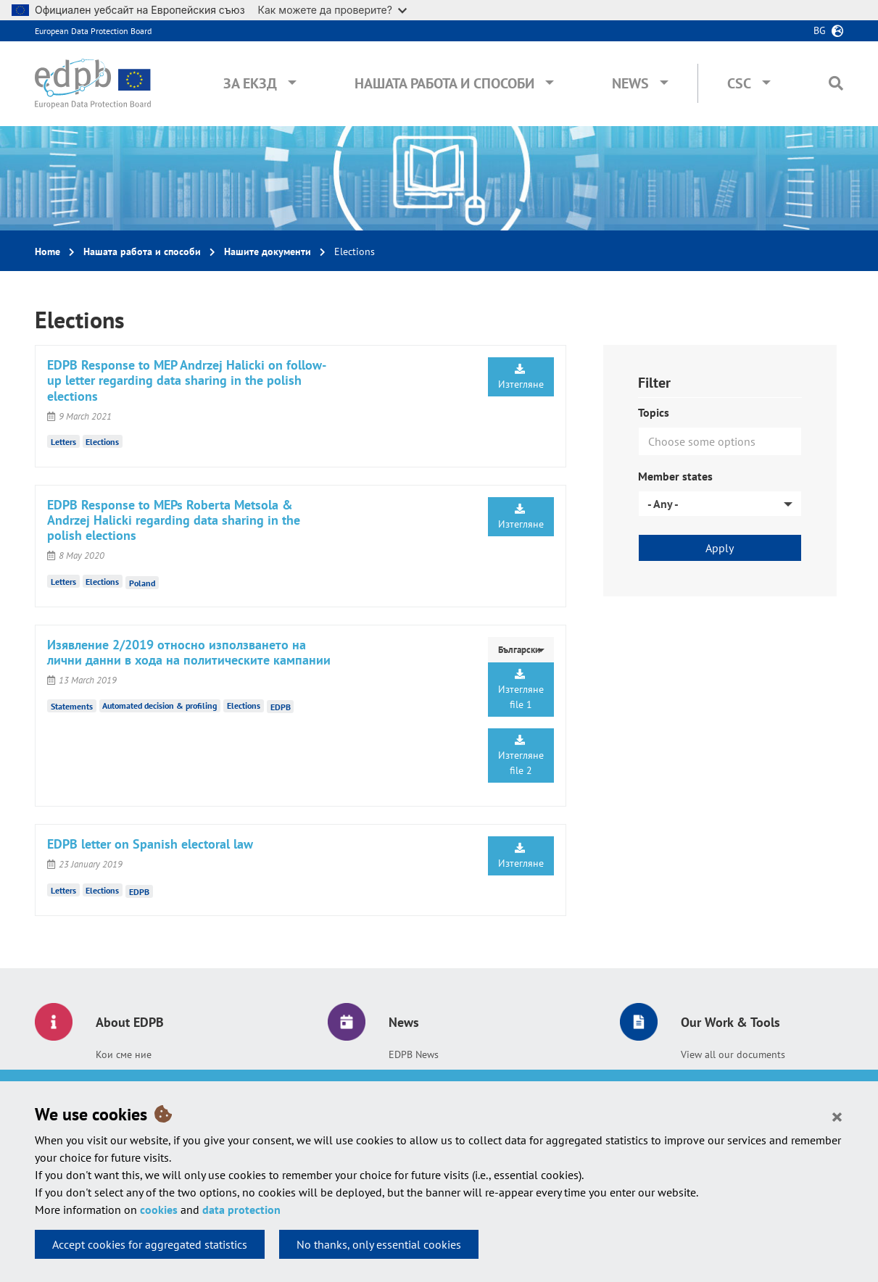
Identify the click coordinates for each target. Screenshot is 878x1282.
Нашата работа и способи (444, 83)
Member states (675, 476)
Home (47, 251)
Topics (653, 412)
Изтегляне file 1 (521, 690)
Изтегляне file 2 (521, 756)
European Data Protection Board (93, 30)
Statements (72, 705)
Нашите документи (267, 251)
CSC (739, 83)
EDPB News (414, 1054)
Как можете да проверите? (332, 10)
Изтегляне (521, 377)
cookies (159, 1209)
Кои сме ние (124, 1054)
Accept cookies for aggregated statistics (149, 1244)
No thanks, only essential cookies (379, 1244)
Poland (142, 582)
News (630, 83)
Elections (102, 441)
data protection (241, 1209)
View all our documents (733, 1054)
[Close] (837, 1116)
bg (819, 30)
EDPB (280, 707)
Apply (719, 548)
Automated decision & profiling (159, 705)
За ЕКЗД (250, 83)
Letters (63, 441)
